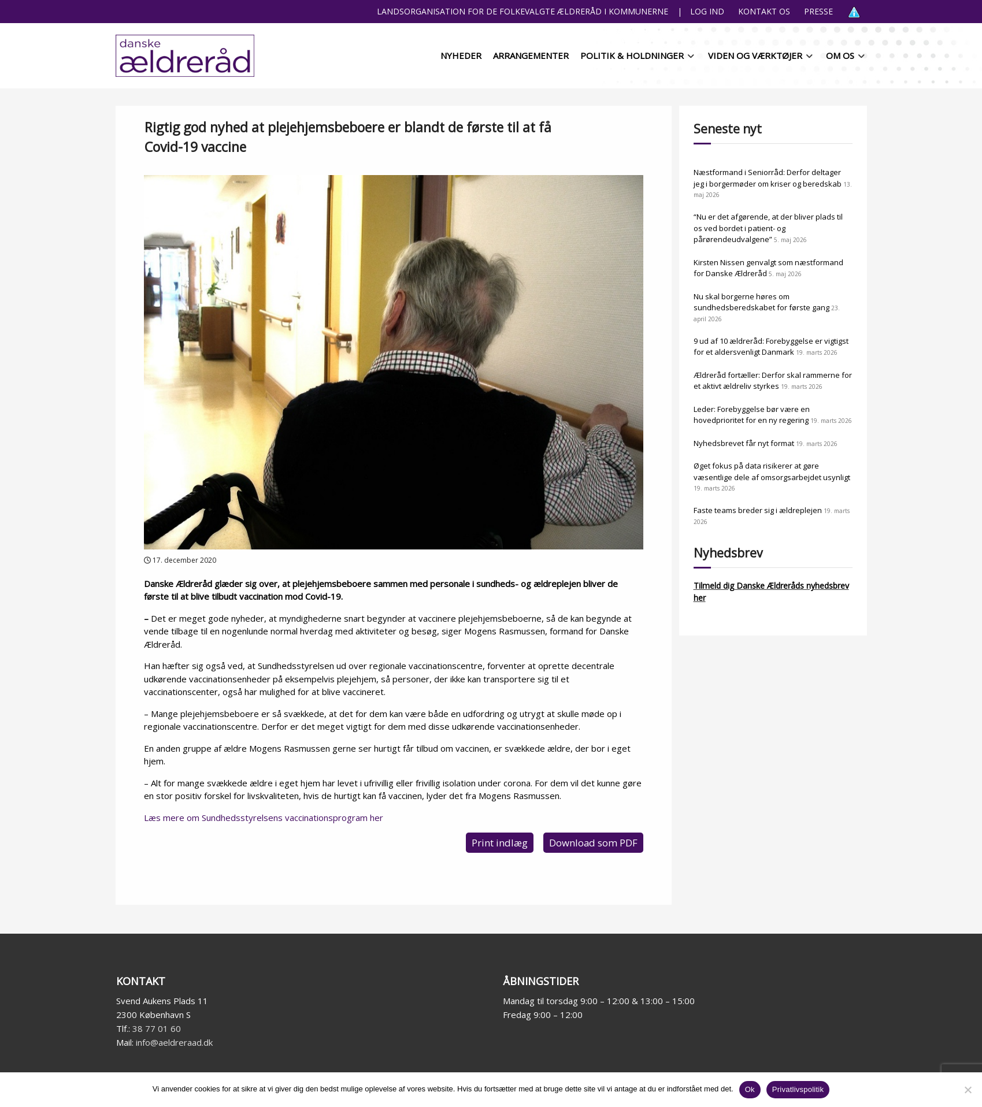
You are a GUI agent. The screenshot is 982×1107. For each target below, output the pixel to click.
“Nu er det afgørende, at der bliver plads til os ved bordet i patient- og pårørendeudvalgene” (768, 227)
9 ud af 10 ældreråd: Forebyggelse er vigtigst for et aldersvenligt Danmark (771, 347)
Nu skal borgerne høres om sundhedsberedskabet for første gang (761, 302)
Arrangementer (531, 55)
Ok (750, 1089)
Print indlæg (500, 842)
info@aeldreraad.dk (174, 1042)
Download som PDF (593, 842)
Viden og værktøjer (755, 55)
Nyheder (460, 55)
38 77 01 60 (156, 1028)
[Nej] (967, 1089)
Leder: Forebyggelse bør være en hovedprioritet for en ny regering (752, 415)
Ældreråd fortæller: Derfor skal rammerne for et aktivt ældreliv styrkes (773, 381)
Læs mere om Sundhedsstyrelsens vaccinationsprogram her (263, 817)
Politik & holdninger (632, 55)
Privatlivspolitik (798, 1089)
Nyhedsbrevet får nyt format (744, 443)
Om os (840, 55)
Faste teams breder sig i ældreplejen (758, 510)
